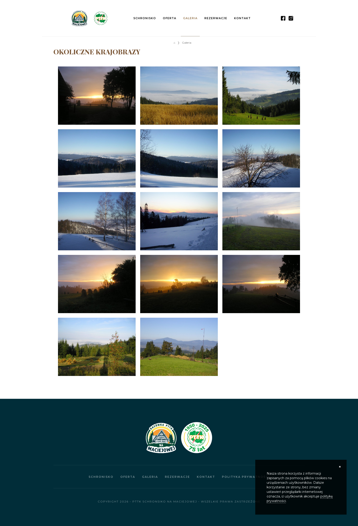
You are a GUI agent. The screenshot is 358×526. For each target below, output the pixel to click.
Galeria (190, 18)
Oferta (169, 18)
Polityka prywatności (246, 476)
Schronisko (144, 18)
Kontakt (242, 18)
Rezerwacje (215, 18)
